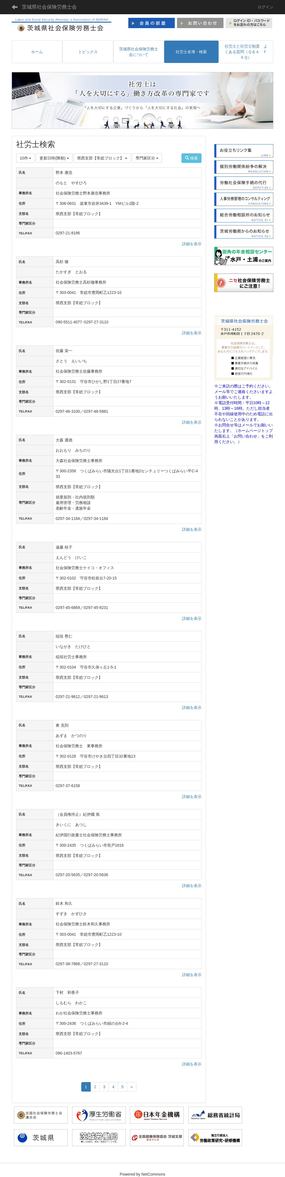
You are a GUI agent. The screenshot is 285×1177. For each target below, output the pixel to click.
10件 (25, 158)
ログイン (265, 7)
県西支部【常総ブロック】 (102, 158)
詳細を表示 (192, 244)
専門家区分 (147, 158)
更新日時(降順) (54, 158)
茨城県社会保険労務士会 (49, 7)
